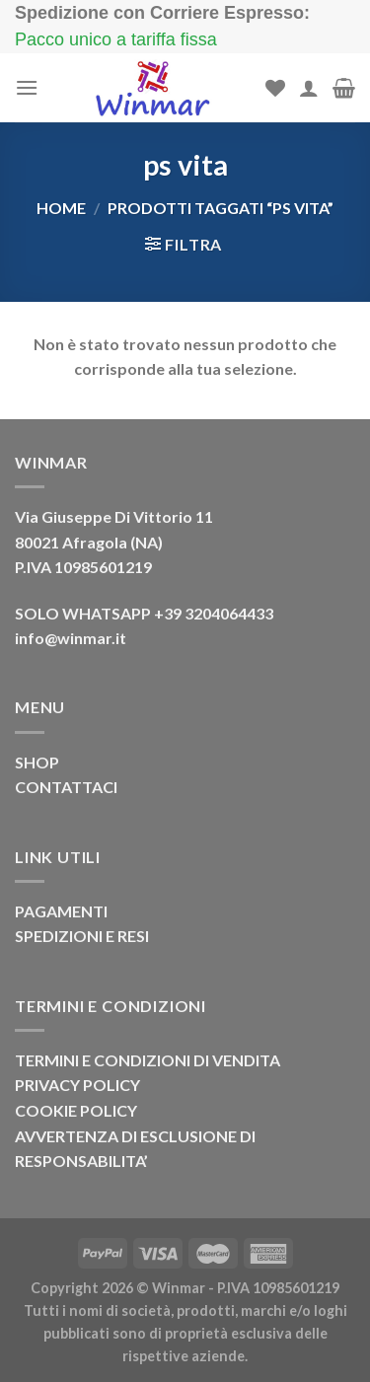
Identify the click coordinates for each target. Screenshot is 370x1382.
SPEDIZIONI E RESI (82, 935)
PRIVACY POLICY (77, 1084)
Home (61, 207)
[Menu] (26, 87)
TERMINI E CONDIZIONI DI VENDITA (147, 1060)
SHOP (37, 762)
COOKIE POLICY (76, 1110)
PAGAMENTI (61, 911)
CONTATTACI (66, 786)
